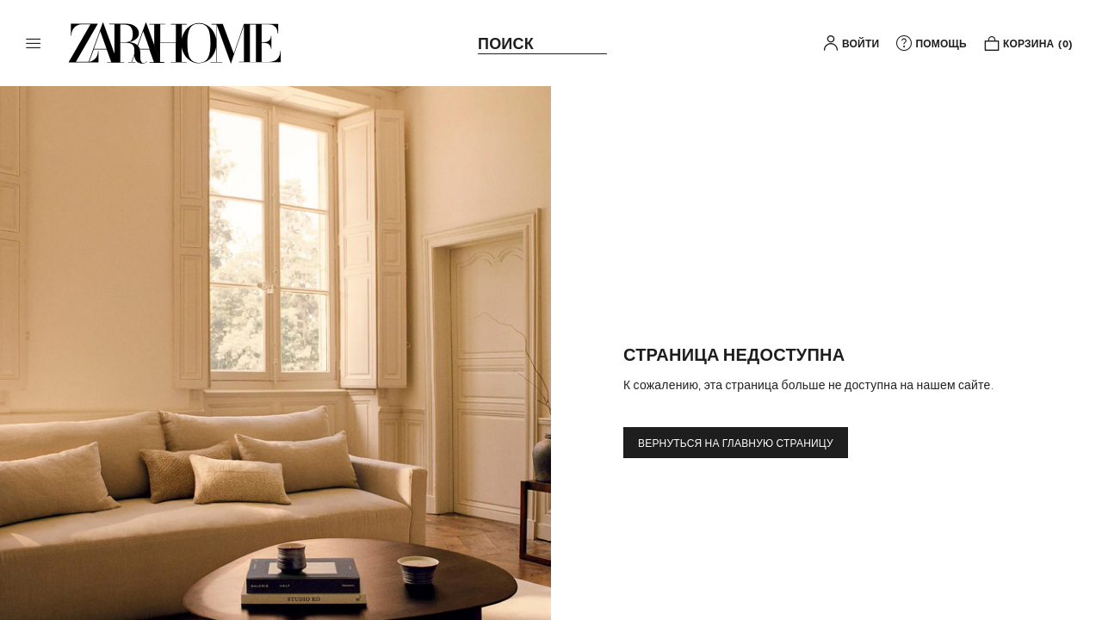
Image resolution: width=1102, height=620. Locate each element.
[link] (175, 43)
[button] (33, 43)
